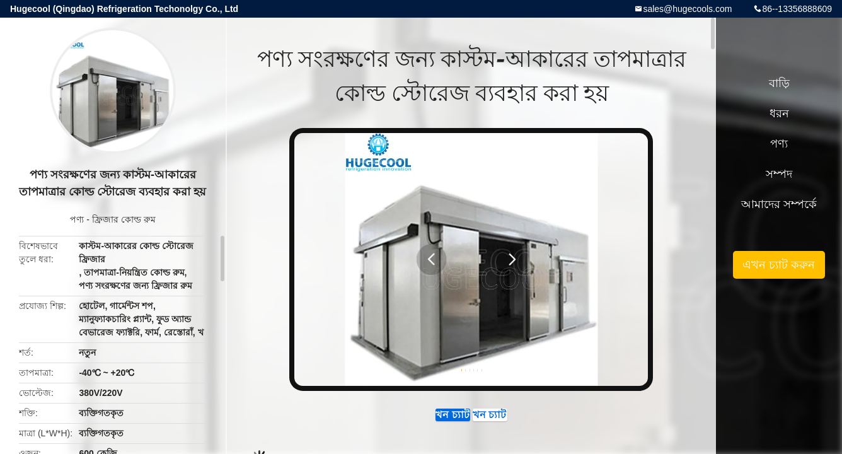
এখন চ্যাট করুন (414, 421)
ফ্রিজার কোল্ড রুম (124, 219)
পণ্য (77, 219)
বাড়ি (779, 83)
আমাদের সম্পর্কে (779, 204)
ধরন (779, 113)
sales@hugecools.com (687, 9)
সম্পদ (779, 174)
